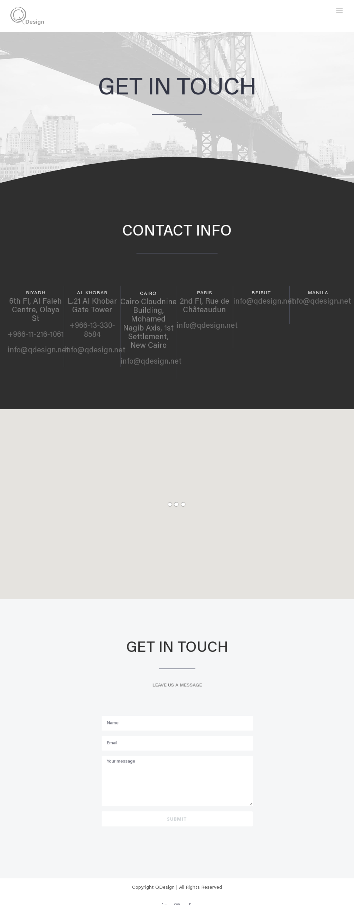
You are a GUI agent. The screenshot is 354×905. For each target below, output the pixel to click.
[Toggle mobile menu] (340, 10)
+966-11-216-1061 (38, 335)
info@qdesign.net (41, 350)
